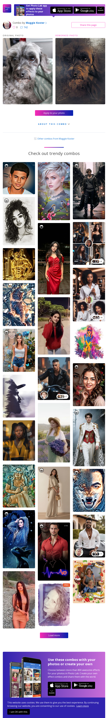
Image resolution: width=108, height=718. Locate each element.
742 (24, 27)
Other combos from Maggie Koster (54, 138)
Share (88, 25)
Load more (54, 635)
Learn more (82, 705)
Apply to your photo (54, 113)
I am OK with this (18, 711)
